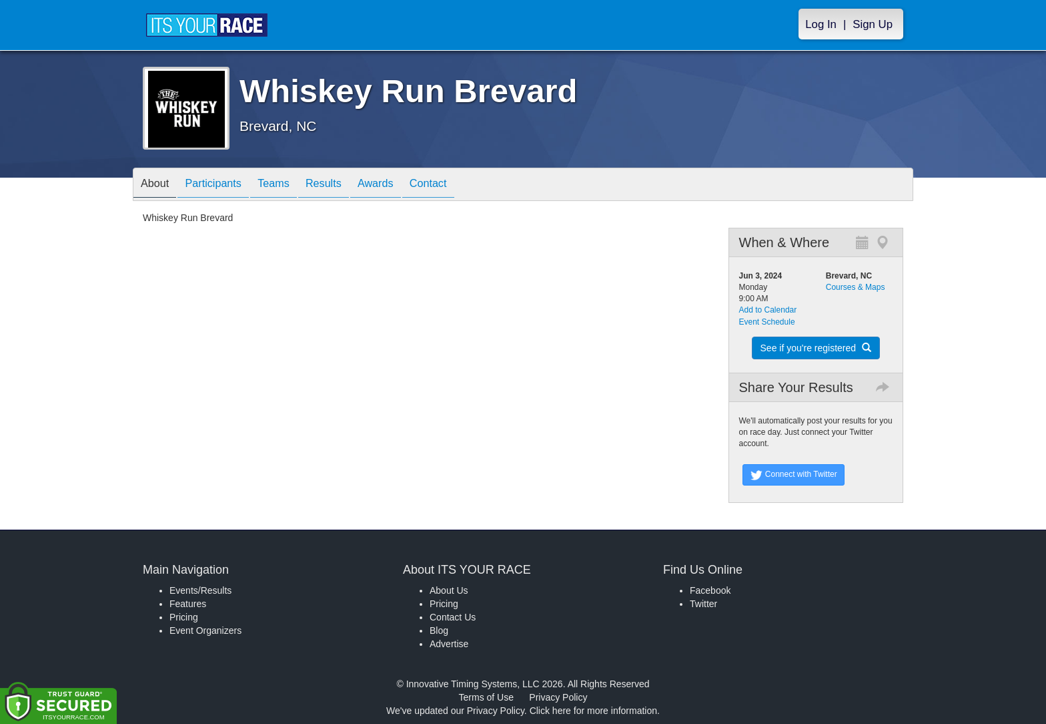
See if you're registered (815, 348)
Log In (821, 24)
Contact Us (453, 617)
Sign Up (873, 24)
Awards (405, 185)
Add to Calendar (768, 310)
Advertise (449, 644)
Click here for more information (593, 710)
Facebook (710, 590)
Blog (439, 630)
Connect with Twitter (793, 475)
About (158, 185)
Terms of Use (486, 697)
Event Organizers (205, 630)
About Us (449, 590)
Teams (290, 185)
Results (347, 185)
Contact (465, 185)
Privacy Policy (558, 697)
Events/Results (200, 590)
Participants (223, 185)
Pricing (183, 617)
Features (187, 603)
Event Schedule (767, 322)
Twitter (703, 603)
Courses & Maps (855, 287)
